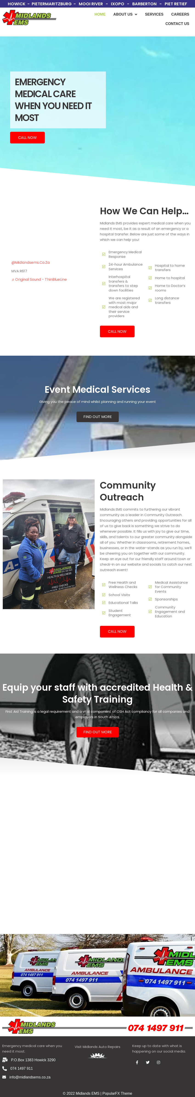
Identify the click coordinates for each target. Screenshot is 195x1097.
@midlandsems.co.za (30, 262)
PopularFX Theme (117, 1093)
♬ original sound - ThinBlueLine (39, 279)
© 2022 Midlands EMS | (82, 1093)
